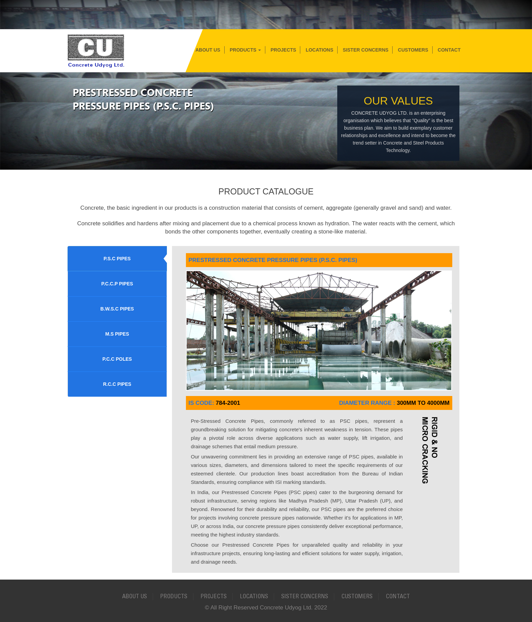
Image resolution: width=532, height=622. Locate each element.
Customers (413, 50)
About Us (207, 50)
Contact (449, 50)
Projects (283, 50)
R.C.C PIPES (117, 384)
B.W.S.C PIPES (117, 309)
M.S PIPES (117, 334)
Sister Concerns (365, 50)
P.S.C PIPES (117, 258)
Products (245, 50)
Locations (319, 50)
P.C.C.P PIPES (117, 283)
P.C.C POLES (117, 359)
